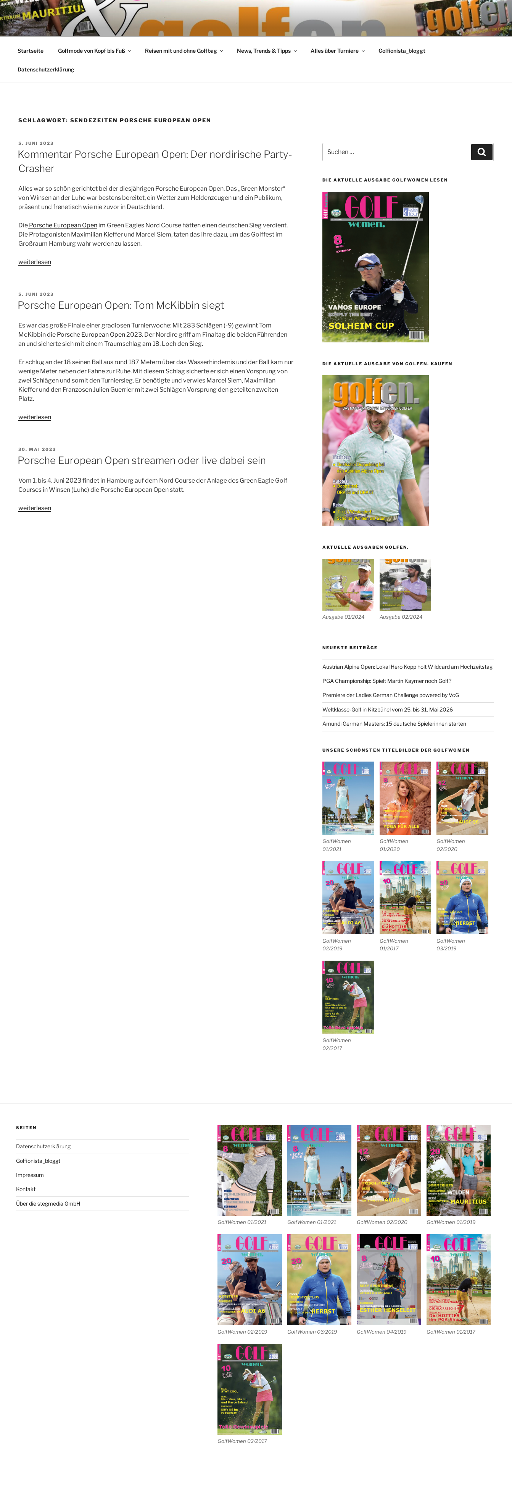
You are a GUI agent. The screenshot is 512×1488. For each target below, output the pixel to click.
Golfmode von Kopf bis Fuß (95, 50)
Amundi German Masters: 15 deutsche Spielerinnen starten (394, 723)
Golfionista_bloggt (401, 50)
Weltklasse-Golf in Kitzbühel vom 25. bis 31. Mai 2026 (387, 709)
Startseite (30, 50)
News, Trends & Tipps (267, 50)
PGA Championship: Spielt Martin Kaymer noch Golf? (386, 681)
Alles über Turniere (338, 50)
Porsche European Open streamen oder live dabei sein (142, 460)
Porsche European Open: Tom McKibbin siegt (121, 305)
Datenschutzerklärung (46, 69)
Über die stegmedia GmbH (48, 1203)
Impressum (30, 1175)
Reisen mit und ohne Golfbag (184, 50)
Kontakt (25, 1189)
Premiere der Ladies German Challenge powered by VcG (390, 695)
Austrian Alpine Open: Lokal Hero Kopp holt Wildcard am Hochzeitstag (407, 666)
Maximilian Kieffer (97, 234)
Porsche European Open (62, 225)
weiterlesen (34, 262)
